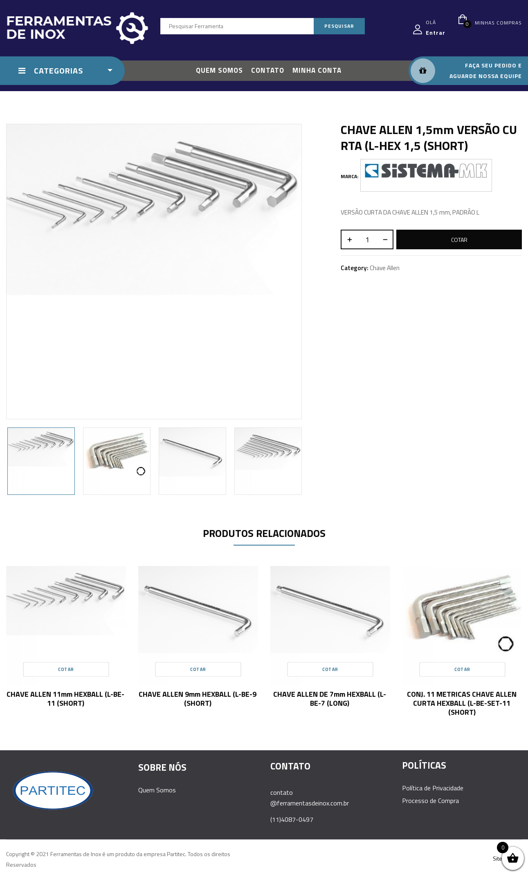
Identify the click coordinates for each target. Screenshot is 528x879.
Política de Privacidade (432, 788)
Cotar (459, 239)
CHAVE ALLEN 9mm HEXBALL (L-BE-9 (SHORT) (197, 699)
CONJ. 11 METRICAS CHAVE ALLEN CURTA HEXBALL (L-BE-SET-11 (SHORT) (462, 703)
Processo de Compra (430, 800)
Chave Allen (385, 268)
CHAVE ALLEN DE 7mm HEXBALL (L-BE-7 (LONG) (329, 699)
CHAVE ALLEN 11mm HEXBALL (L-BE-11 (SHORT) (65, 699)
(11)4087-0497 (291, 819)
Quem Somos (157, 790)
